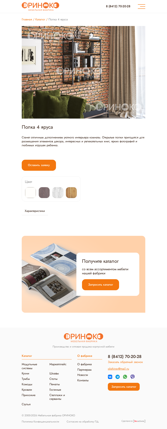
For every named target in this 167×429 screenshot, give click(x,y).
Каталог (27, 356)
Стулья (26, 404)
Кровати (27, 389)
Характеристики (35, 211)
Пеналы (54, 384)
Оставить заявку (39, 165)
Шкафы (54, 373)
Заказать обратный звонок (125, 362)
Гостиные (55, 389)
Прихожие (28, 395)
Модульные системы (29, 366)
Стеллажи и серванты (57, 397)
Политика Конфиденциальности (40, 421)
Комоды (27, 384)
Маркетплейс (57, 364)
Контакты (83, 380)
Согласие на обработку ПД (83, 421)
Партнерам (84, 369)
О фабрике (84, 364)
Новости (82, 375)
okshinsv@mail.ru (118, 369)
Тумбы (26, 379)
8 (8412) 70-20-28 (118, 6)
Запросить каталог (100, 284)
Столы (53, 379)
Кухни (25, 373)
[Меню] (141, 6)
